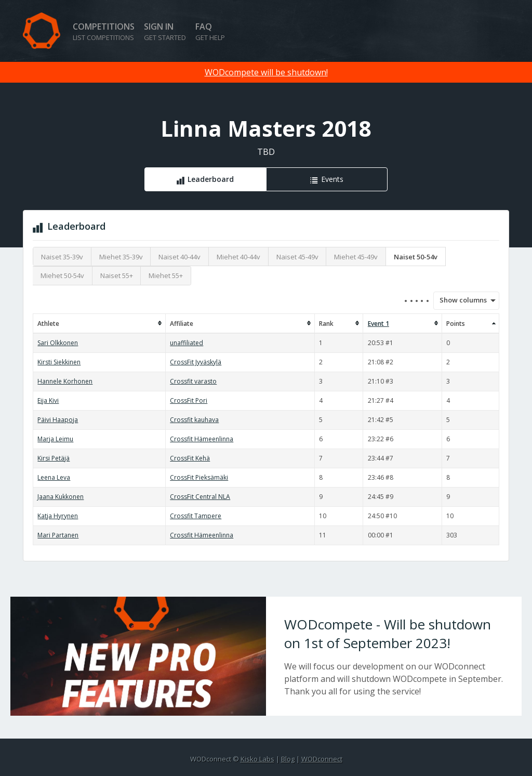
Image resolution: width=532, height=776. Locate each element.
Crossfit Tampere (195, 515)
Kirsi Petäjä (53, 458)
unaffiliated (186, 342)
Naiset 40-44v (179, 256)
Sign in (165, 31)
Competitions (104, 31)
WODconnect (321, 759)
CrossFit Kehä (190, 458)
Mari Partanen (57, 535)
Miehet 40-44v (238, 256)
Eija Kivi (48, 400)
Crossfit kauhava (194, 419)
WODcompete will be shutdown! (266, 72)
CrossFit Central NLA (200, 496)
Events (332, 179)
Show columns (459, 300)
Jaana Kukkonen (60, 496)
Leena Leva (53, 477)
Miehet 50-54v (62, 275)
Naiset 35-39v (62, 256)
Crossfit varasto (193, 381)
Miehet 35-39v (121, 256)
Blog (288, 759)
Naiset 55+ (116, 275)
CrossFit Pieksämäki (199, 477)
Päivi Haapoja (57, 419)
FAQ (210, 31)
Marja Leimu (55, 439)
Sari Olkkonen (57, 342)
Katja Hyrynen (57, 515)
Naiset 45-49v (297, 256)
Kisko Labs (257, 759)
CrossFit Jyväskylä (195, 362)
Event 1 (378, 323)
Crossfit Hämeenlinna (201, 439)
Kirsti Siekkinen (59, 362)
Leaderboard (211, 179)
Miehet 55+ (166, 275)
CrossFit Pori (188, 400)
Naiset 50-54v (415, 256)
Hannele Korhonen (64, 381)
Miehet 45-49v (356, 256)
